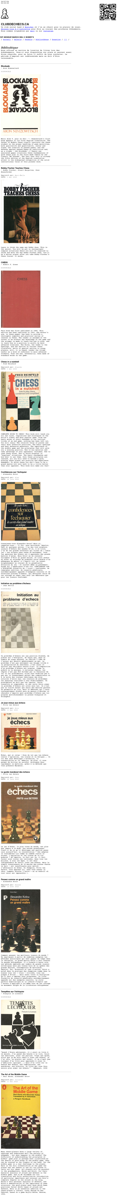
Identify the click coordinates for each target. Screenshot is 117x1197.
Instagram (48, 31)
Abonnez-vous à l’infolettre (15, 29)
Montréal (29, 27)
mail (32, 31)
